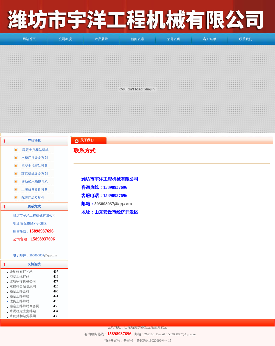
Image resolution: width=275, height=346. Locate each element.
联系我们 (245, 39)
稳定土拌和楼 (19, 296)
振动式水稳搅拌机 (34, 182)
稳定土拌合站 (19, 291)
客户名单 (209, 39)
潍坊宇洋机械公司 (23, 281)
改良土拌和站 (19, 301)
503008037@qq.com (113, 203)
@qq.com (50, 255)
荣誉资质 (173, 39)
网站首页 (29, 39)
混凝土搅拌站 (19, 276)
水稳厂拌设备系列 (34, 158)
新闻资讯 (137, 39)
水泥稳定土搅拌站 (23, 311)
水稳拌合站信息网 (23, 286)
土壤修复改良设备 (34, 190)
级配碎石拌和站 (21, 271)
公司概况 (65, 39)
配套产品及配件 (32, 198)
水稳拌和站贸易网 (23, 316)
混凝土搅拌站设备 (34, 166)
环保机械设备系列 (34, 174)
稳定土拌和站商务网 (24, 306)
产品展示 (101, 39)
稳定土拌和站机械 (35, 150)
